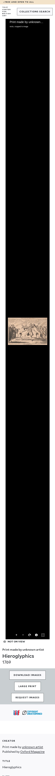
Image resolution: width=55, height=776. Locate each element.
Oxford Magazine (32, 751)
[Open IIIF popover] (16, 712)
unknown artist (32, 747)
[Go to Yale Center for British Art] (6, 11)
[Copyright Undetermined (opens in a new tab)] (32, 713)
